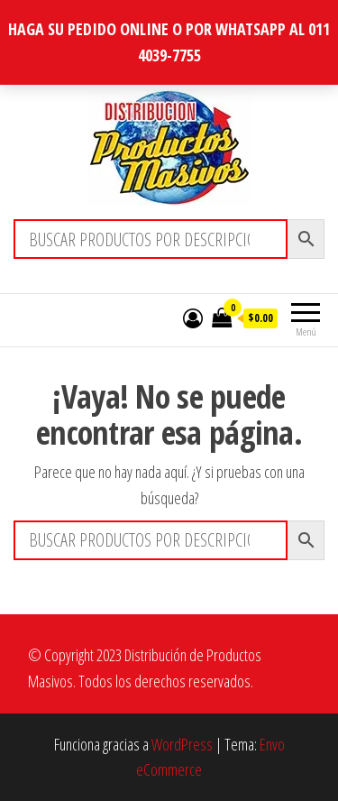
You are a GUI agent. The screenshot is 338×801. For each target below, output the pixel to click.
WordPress (182, 744)
